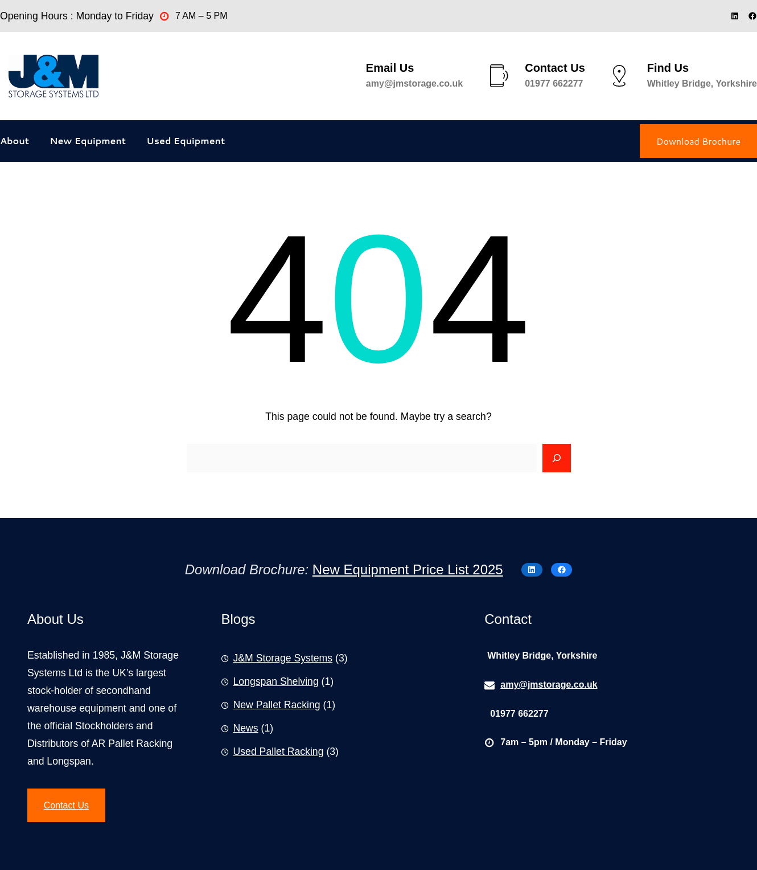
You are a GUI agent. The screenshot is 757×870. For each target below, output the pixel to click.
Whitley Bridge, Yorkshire (702, 83)
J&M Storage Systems (283, 658)
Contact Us (66, 805)
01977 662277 (554, 83)
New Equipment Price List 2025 (407, 569)
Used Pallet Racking (278, 751)
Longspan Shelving (276, 681)
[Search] (556, 458)
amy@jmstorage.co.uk (414, 83)
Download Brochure (698, 141)
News (245, 728)
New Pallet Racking (276, 704)
